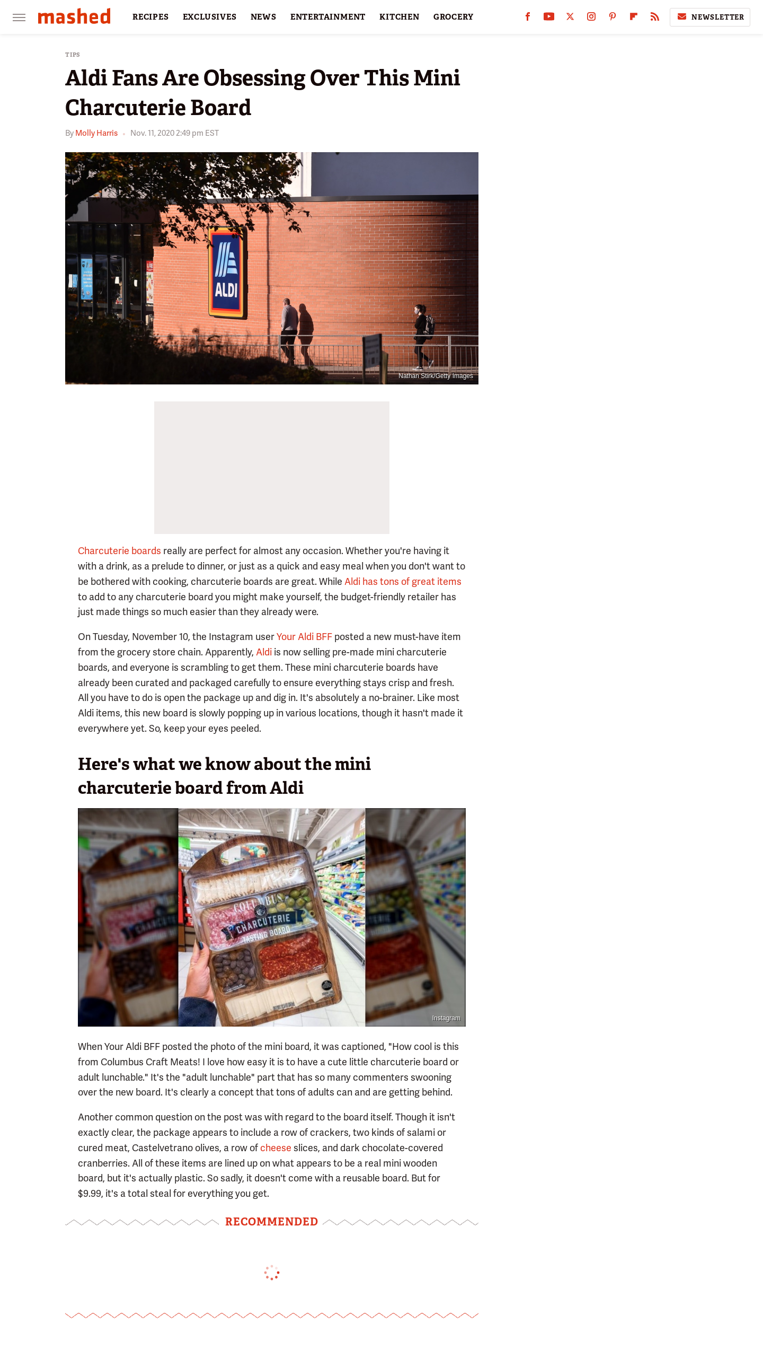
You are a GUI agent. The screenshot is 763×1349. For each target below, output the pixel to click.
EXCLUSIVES (210, 17)
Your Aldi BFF (304, 636)
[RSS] (655, 18)
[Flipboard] (633, 18)
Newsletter (710, 17)
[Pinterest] (612, 18)
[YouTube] (549, 18)
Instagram (446, 1018)
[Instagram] (591, 18)
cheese (275, 1148)
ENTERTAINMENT (328, 17)
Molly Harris (96, 133)
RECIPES (150, 17)
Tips (73, 55)
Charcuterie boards (119, 551)
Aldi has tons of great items (403, 581)
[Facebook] (527, 18)
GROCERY (453, 17)
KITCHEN (399, 17)
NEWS (264, 17)
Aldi (264, 652)
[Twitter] (570, 18)
